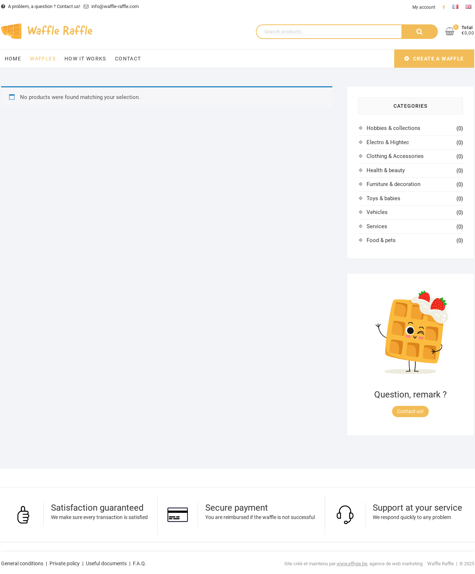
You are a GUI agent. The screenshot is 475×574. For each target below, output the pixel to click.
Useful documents (106, 563)
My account (423, 7)
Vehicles (377, 212)
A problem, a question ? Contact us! (40, 6)
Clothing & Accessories (395, 156)
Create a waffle (438, 59)
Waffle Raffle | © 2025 (450, 563)
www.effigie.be (352, 563)
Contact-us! (410, 411)
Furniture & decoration (393, 184)
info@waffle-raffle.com (111, 6)
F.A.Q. (139, 563)
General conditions (22, 563)
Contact (128, 59)
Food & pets (381, 240)
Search (419, 31)
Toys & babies (383, 198)
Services (377, 226)
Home (13, 59)
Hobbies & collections (393, 128)
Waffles (43, 59)
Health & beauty (386, 170)
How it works (85, 59)
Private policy (65, 563)
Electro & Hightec (388, 142)
